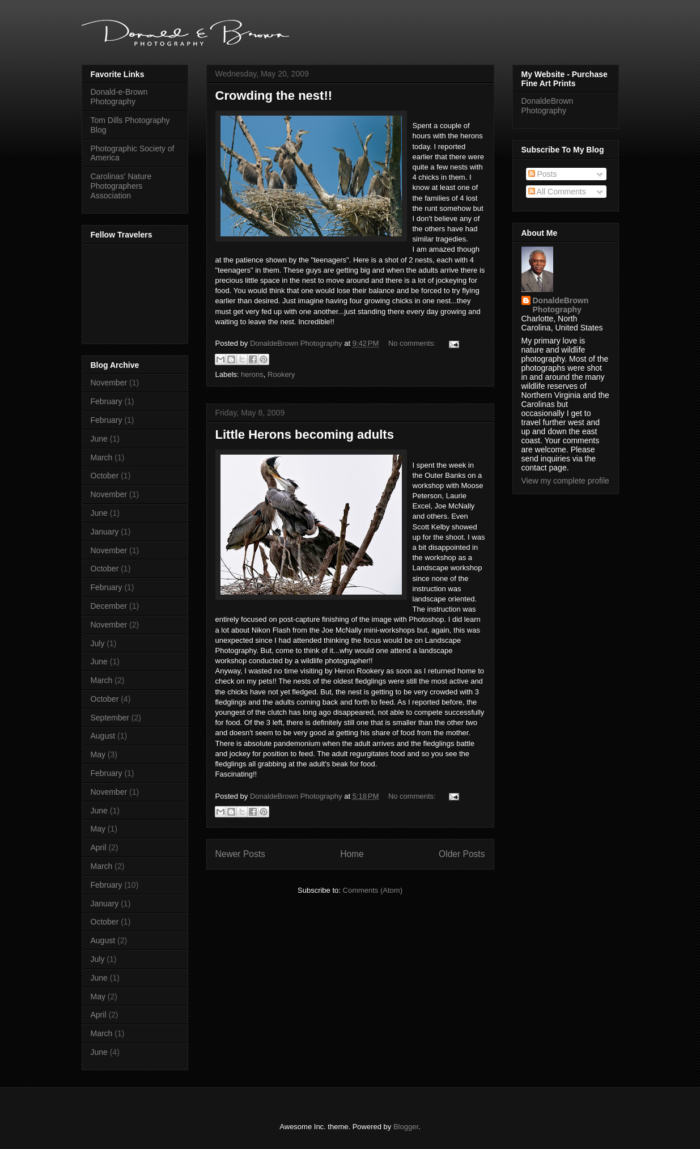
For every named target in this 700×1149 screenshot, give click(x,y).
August (103, 735)
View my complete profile (565, 480)
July (98, 643)
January (105, 531)
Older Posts (462, 854)
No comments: (413, 343)
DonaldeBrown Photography (547, 105)
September (110, 717)
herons (252, 374)
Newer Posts (240, 854)
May (98, 754)
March (102, 457)
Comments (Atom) (372, 890)
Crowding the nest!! (274, 95)
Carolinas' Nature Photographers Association (121, 186)
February (106, 401)
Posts (542, 174)
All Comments (557, 191)
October (105, 475)
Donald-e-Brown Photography (119, 96)
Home (352, 854)
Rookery (281, 374)
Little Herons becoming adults (304, 434)
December (109, 605)
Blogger (405, 1126)
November (109, 382)
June (99, 438)
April (99, 847)
